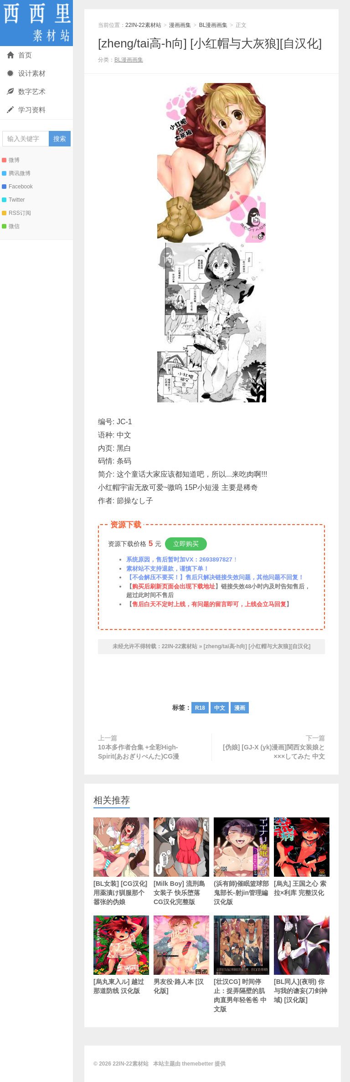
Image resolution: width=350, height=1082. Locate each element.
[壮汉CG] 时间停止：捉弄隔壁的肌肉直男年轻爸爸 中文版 (241, 964)
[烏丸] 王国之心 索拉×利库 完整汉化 (301, 856)
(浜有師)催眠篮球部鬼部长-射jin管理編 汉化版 (241, 861)
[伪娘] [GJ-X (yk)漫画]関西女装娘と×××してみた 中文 (274, 752)
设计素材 (26, 73)
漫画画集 (180, 25)
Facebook (17, 186)
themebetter (197, 1064)
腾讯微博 (16, 173)
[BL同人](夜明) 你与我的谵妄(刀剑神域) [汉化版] (301, 960)
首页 (19, 55)
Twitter (13, 200)
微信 (11, 226)
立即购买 (186, 543)
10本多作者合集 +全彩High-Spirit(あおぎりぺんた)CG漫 (138, 752)
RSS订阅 (16, 213)
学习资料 (26, 110)
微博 (11, 160)
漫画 (239, 708)
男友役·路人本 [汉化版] (181, 955)
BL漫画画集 (213, 25)
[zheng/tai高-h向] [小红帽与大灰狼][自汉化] (210, 43)
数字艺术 (26, 91)
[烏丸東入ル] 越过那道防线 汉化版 (121, 955)
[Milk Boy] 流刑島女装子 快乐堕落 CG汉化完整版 (181, 861)
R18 (200, 708)
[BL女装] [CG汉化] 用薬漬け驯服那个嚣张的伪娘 (121, 861)
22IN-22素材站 (36, 23)
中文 (219, 708)
